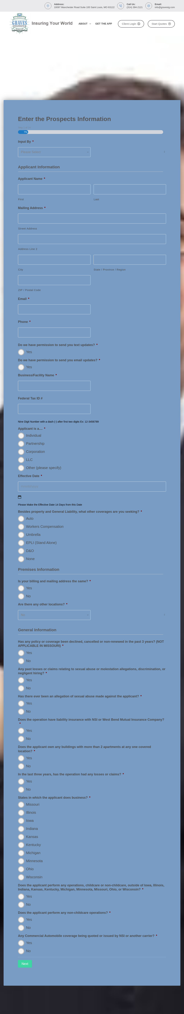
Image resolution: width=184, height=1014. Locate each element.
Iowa (30, 821)
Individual (33, 436)
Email (23, 299)
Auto (29, 519)
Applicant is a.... (31, 429)
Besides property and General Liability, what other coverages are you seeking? (80, 512)
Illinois (31, 813)
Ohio (30, 870)
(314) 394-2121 (135, 7)
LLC (29, 460)
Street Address (27, 229)
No (28, 597)
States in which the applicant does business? (54, 798)
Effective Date (30, 476)
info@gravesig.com (165, 7)
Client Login (131, 23)
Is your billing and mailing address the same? (54, 582)
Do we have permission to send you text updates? (58, 345)
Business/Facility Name (37, 376)
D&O (30, 551)
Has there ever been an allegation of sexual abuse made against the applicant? (80, 697)
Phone (24, 322)
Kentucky (33, 845)
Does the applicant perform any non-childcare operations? (64, 913)
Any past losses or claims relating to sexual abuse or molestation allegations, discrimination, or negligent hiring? (91, 672)
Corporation (35, 452)
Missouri (32, 805)
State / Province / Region (110, 270)
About (85, 24)
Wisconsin (34, 878)
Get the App (103, 23)
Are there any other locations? (42, 605)
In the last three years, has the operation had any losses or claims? (71, 775)
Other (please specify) (43, 468)
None (30, 560)
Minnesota (34, 862)
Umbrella (33, 535)
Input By (26, 142)
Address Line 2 (27, 249)
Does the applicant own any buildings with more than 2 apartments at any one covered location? (84, 750)
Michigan (33, 854)
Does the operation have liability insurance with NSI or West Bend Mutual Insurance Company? (91, 722)
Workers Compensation (45, 527)
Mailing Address (31, 208)
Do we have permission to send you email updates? (59, 361)
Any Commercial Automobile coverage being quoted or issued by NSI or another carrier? (87, 936)
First (21, 200)
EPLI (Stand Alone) (41, 543)
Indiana (32, 829)
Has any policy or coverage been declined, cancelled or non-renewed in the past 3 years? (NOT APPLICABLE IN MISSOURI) (91, 644)
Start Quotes (161, 23)
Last (96, 200)
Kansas (32, 837)
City (20, 270)
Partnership (35, 444)
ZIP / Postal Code (29, 290)
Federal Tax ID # (30, 399)
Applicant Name (31, 179)
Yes (29, 352)
